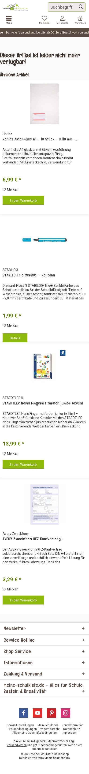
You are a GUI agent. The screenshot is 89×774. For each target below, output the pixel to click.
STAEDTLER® (13, 398)
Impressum (69, 732)
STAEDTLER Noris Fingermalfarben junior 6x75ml (43, 403)
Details (15, 338)
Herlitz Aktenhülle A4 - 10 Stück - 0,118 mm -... (40, 139)
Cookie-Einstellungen (20, 725)
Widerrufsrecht (50, 729)
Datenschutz (71, 729)
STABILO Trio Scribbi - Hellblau (29, 275)
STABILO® (11, 270)
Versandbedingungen (23, 729)
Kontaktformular (72, 725)
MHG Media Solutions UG (54, 758)
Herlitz (7, 134)
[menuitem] (80, 20)
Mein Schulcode (47, 725)
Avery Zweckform (16, 534)
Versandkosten (17, 745)
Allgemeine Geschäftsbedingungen (35, 732)
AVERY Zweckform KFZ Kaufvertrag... (33, 539)
